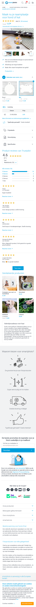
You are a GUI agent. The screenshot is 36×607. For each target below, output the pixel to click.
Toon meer (17, 268)
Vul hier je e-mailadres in (10, 443)
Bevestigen (6, 450)
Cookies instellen (8, 603)
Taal (5, 160)
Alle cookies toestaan (27, 603)
